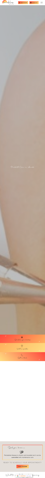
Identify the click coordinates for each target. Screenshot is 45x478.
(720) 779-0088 (23, 2)
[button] (41, 2)
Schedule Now (34, 2)
